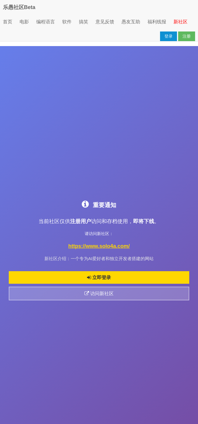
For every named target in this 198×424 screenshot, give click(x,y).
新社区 (180, 21)
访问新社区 (99, 293)
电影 (24, 21)
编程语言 (45, 21)
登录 (168, 36)
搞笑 (83, 21)
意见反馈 (104, 21)
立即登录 (99, 277)
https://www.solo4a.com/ (99, 246)
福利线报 (156, 21)
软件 (67, 21)
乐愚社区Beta (19, 7)
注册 (187, 36)
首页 (7, 21)
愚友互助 (130, 21)
